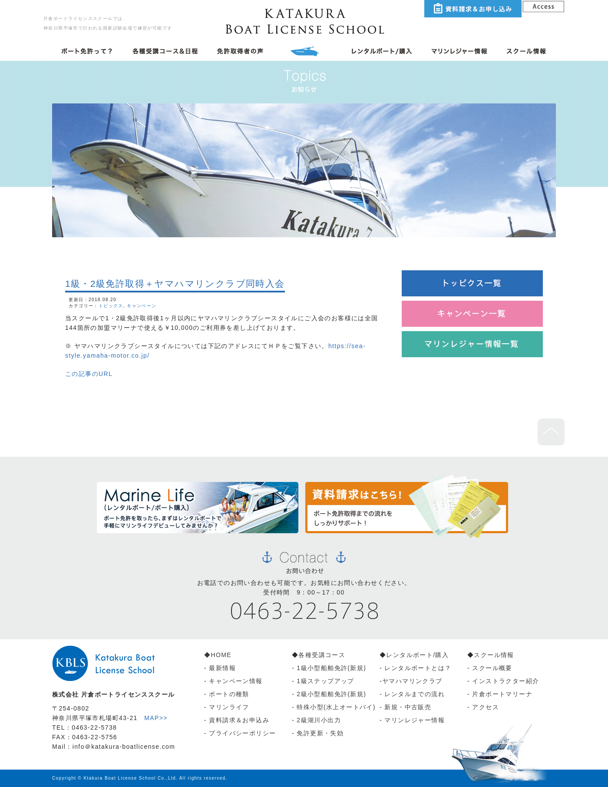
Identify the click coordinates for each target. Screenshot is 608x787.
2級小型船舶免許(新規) (331, 694)
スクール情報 (494, 654)
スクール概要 (492, 667)
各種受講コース (321, 654)
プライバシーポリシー (242, 733)
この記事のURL (88, 373)
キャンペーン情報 (235, 680)
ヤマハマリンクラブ (412, 680)
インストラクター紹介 (505, 680)
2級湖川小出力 (319, 720)
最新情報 (222, 667)
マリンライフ (229, 707)
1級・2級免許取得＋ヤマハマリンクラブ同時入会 (175, 284)
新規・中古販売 (407, 707)
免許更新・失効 (320, 733)
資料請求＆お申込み (239, 720)
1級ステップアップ (325, 680)
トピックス (111, 305)
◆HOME (217, 654)
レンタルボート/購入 (417, 654)
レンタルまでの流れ (414, 694)
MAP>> (156, 717)
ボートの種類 (229, 694)
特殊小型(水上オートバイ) (336, 707)
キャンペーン (141, 305)
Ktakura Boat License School (120, 778)
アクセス (485, 707)
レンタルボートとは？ (417, 667)
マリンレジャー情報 (414, 720)
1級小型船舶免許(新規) (331, 667)
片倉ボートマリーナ (502, 694)
